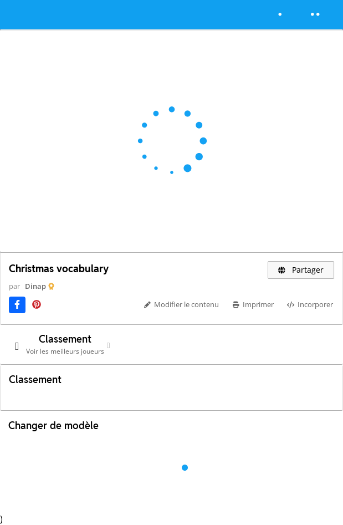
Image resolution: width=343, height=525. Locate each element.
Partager (301, 269)
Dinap (35, 286)
